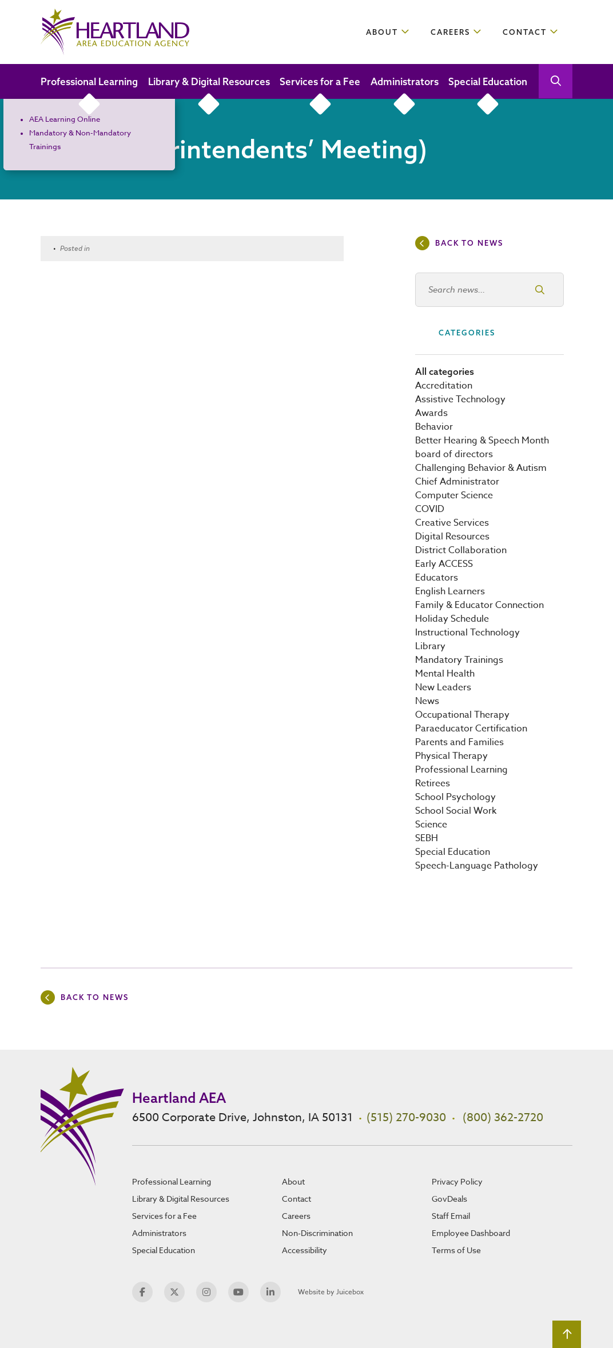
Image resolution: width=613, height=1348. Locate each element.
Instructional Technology (467, 632)
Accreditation (443, 386)
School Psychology (455, 797)
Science (431, 824)
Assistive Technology (460, 399)
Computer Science (454, 495)
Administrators (405, 81)
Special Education (487, 81)
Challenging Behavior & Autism (481, 468)
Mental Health (445, 674)
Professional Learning (89, 81)
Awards (431, 413)
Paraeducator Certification (471, 728)
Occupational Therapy (462, 715)
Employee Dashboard (471, 1232)
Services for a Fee (320, 81)
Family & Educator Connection (479, 605)
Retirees (432, 783)
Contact (525, 32)
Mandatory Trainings (459, 660)
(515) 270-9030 (406, 1117)
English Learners (450, 591)
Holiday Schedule (452, 619)
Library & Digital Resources (209, 81)
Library (430, 646)
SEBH (426, 838)
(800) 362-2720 (503, 1117)
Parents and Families (459, 742)
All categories (444, 371)
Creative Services (452, 523)
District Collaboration (461, 550)
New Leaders (443, 687)
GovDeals (449, 1198)
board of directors (454, 454)
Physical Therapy (451, 756)
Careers (450, 32)
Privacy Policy (457, 1181)
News (427, 701)
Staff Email (451, 1215)
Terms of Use (456, 1250)
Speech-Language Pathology (476, 866)
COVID (429, 509)
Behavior (434, 427)
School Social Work (455, 811)
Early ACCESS (444, 564)
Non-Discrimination (317, 1232)
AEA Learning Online (64, 119)
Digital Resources (452, 536)
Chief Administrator (457, 482)
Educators (436, 578)
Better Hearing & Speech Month (482, 440)
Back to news (469, 242)
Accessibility (304, 1250)
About (382, 32)
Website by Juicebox (331, 1292)
